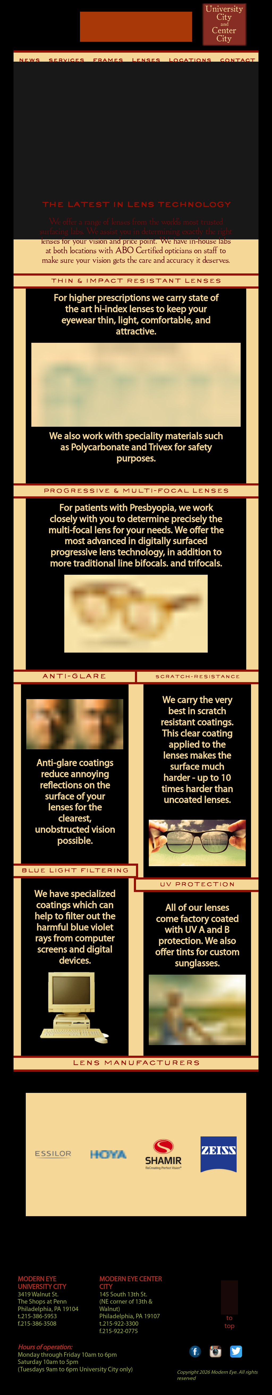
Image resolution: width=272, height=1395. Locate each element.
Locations (189, 61)
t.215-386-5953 (37, 1316)
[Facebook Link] (195, 1358)
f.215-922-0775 (118, 1331)
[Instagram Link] (215, 1358)
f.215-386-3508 (37, 1324)
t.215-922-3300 (118, 1324)
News (29, 61)
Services (66, 61)
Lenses (145, 61)
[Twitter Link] (236, 1358)
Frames (107, 61)
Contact (237, 61)
